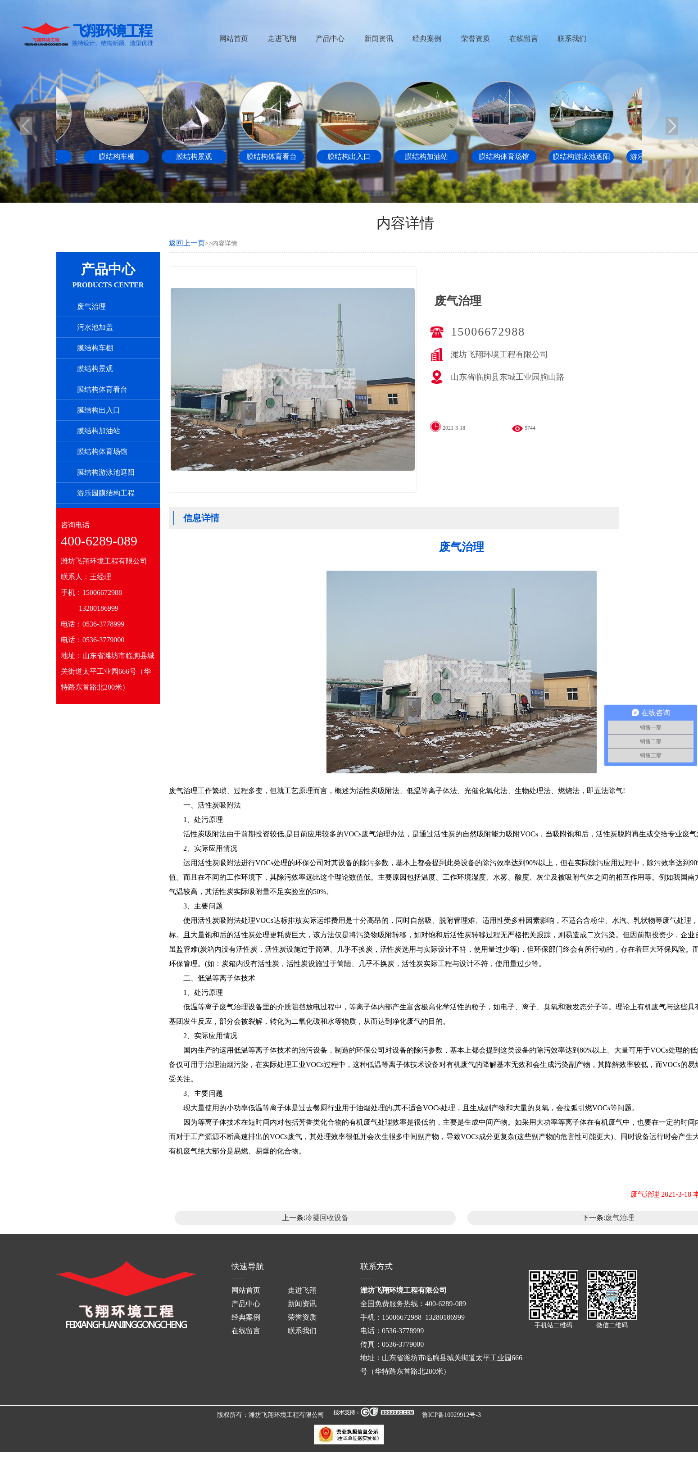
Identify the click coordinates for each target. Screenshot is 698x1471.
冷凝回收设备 (327, 1217)
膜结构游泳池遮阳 (106, 472)
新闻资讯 (378, 38)
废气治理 (91, 306)
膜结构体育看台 (102, 389)
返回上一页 (187, 243)
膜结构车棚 (95, 348)
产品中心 (330, 38)
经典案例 (426, 38)
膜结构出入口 (98, 410)
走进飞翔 (281, 38)
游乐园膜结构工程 (106, 493)
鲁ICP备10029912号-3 (451, 1415)
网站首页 (233, 38)
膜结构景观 (95, 368)
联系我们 (571, 38)
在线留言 (523, 38)
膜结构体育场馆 (102, 451)
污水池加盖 (95, 327)
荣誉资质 (475, 38)
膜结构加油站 (98, 431)
